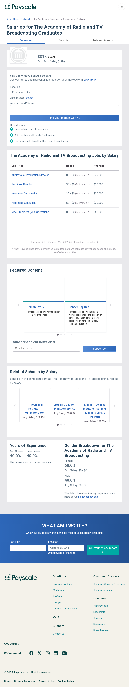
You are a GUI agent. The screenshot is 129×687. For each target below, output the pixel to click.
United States (13, 19)
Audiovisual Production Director (30, 175)
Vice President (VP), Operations (30, 212)
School (26, 19)
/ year (51, 57)
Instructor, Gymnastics (25, 193)
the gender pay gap (87, 496)
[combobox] (64, 92)
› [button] (110, 304)
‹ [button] (18, 304)
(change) (29, 97)
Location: (15, 87)
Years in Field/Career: (22, 103)
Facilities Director (22, 184)
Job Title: (15, 542)
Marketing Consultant (24, 202)
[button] (26, 40)
